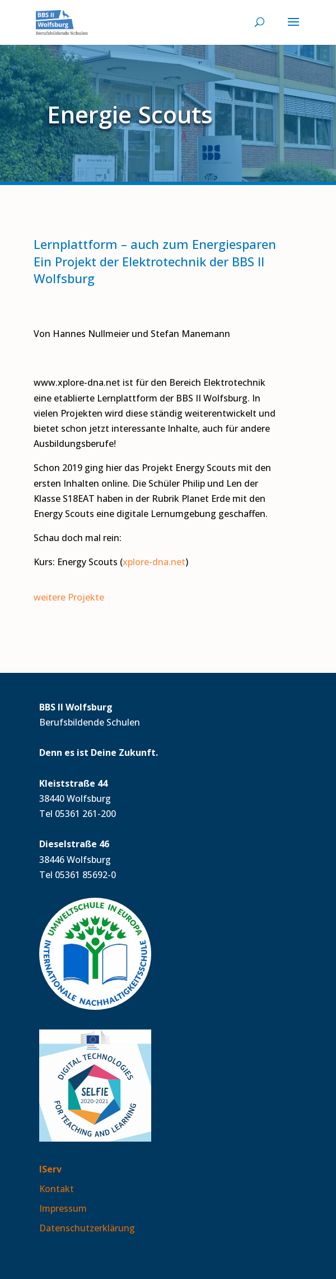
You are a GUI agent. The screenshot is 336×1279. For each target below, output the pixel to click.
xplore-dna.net (154, 562)
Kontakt (56, 1189)
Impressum (63, 1208)
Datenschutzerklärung (87, 1228)
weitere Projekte (69, 597)
